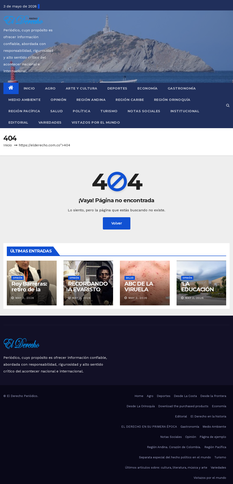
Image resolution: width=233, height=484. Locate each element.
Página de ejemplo (213, 437)
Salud (56, 111)
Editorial (18, 122)
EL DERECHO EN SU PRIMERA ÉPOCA (149, 426)
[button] (228, 105)
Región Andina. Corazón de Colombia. (174, 447)
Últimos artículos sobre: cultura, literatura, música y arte (166, 467)
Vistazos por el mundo (96, 122)
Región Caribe (130, 100)
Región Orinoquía (172, 100)
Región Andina (91, 100)
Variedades (50, 122)
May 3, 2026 (24, 297)
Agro (50, 88)
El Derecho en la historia (208, 416)
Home (138, 396)
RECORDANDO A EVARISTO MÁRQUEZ (88, 289)
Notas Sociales (144, 111)
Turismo (109, 111)
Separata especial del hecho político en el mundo (175, 457)
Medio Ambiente (24, 100)
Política (81, 111)
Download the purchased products (183, 406)
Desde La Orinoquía (141, 406)
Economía (147, 88)
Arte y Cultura (81, 88)
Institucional (185, 111)
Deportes (117, 88)
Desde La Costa (185, 396)
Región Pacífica (24, 111)
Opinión (58, 100)
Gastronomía (182, 88)
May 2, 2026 (81, 297)
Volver (116, 223)
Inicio (29, 88)
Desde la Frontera (213, 396)
